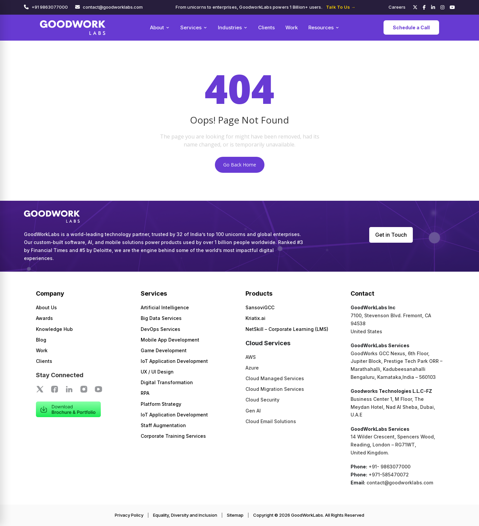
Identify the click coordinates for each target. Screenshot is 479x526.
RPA (145, 393)
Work (291, 27)
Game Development (164, 350)
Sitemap (235, 515)
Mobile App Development (170, 340)
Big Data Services (161, 318)
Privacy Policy (129, 515)
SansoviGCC (259, 307)
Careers (397, 7)
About (160, 27)
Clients (266, 27)
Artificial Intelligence (165, 307)
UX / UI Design (157, 372)
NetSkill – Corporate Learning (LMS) (286, 329)
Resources (323, 27)
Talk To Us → (340, 7)
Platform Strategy (161, 404)
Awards (44, 318)
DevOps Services (160, 329)
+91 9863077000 (50, 7)
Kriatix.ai (255, 318)
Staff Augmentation (163, 425)
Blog (41, 340)
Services (193, 27)
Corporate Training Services (173, 436)
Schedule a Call (411, 27)
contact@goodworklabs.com (113, 7)
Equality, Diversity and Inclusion (185, 515)
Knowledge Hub (54, 329)
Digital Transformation (167, 382)
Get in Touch (391, 234)
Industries (232, 27)
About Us (46, 307)
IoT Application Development (174, 361)
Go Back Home (239, 164)
